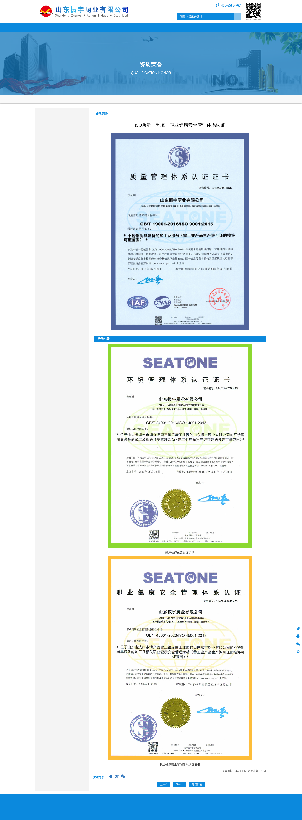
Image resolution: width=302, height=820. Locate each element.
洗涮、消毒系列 (48, 154)
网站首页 (50, 27)
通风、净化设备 (48, 194)
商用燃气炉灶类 (48, 124)
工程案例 (194, 27)
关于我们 (79, 27)
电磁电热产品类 (48, 134)
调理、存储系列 (48, 144)
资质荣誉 (165, 27)
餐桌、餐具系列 (48, 204)
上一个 (164, 784)
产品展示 (136, 27)
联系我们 (252, 27)
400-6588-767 (228, 5)
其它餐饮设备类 (48, 214)
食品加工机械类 (48, 184)
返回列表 (197, 784)
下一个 (179, 784)
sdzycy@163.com (55, 258)
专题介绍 (223, 27)
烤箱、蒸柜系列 (48, 164)
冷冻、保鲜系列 (48, 174)
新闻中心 (108, 27)
